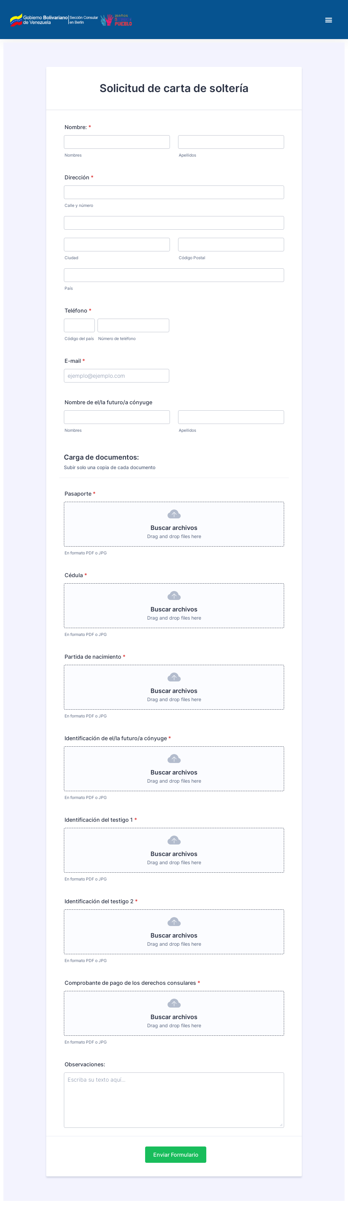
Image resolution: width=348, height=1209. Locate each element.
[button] (328, 19)
